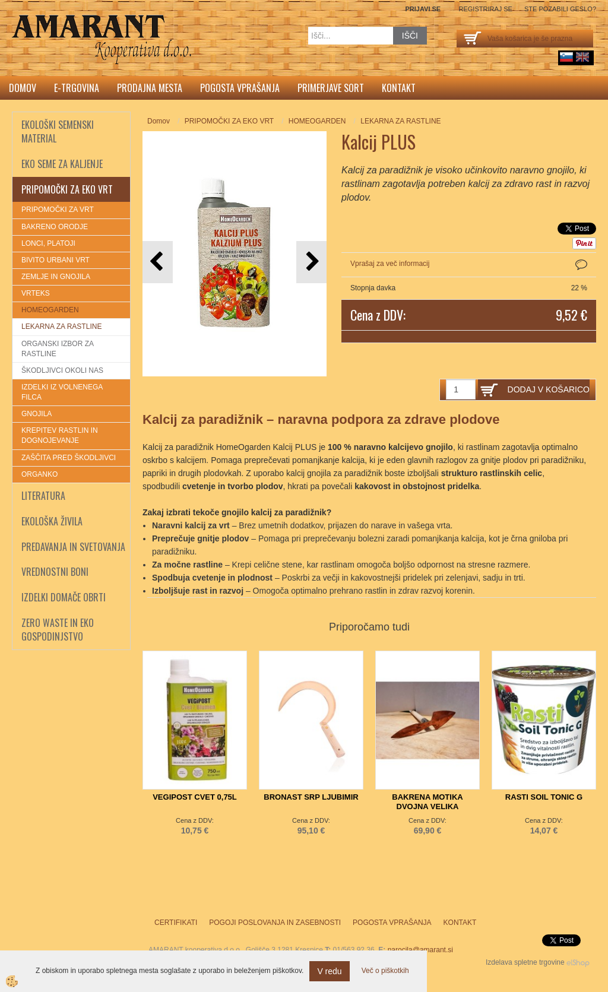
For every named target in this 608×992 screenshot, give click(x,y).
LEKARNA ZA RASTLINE (61, 326)
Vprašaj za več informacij (389, 263)
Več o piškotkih (385, 970)
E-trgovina (76, 88)
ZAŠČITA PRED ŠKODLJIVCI (68, 458)
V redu (329, 971)
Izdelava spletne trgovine (525, 962)
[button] (311, 262)
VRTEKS (35, 293)
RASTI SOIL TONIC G (543, 797)
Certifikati (175, 922)
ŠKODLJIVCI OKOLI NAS (62, 370)
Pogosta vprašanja (240, 88)
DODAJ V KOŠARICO (549, 389)
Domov (22, 88)
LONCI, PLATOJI (48, 243)
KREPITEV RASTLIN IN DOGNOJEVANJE (59, 435)
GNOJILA (36, 414)
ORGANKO (39, 474)
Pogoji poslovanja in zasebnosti (275, 922)
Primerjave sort (330, 88)
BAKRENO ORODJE (54, 227)
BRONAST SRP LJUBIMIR (311, 797)
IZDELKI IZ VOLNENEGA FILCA (62, 392)
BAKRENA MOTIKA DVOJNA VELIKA (427, 802)
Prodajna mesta (149, 88)
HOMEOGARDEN (50, 310)
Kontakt (399, 88)
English (582, 57)
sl (566, 57)
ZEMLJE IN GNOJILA (55, 276)
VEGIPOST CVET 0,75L (195, 797)
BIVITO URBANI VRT (55, 260)
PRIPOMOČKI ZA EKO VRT (229, 121)
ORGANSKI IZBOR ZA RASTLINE (57, 349)
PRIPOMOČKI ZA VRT (57, 209)
